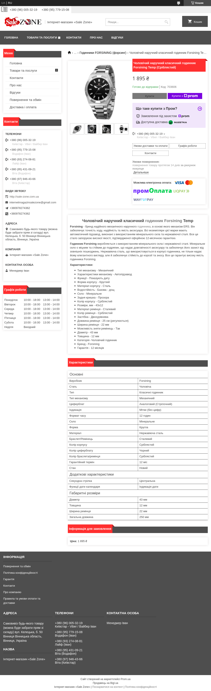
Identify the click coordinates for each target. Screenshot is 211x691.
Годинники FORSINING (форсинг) (103, 52)
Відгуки (117, 37)
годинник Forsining (163, 221)
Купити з (185, 96)
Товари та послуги (42, 37)
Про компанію (12, 592)
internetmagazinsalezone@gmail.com (32, 202)
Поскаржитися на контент (107, 686)
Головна (11, 37)
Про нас (96, 37)
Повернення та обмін (25, 100)
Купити (149, 96)
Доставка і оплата (23, 107)
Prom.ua (125, 679)
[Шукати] (166, 22)
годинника (143, 226)
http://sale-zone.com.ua (24, 196)
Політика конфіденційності (20, 572)
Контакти (73, 37)
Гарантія (8, 579)
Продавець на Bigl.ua (105, 683)
